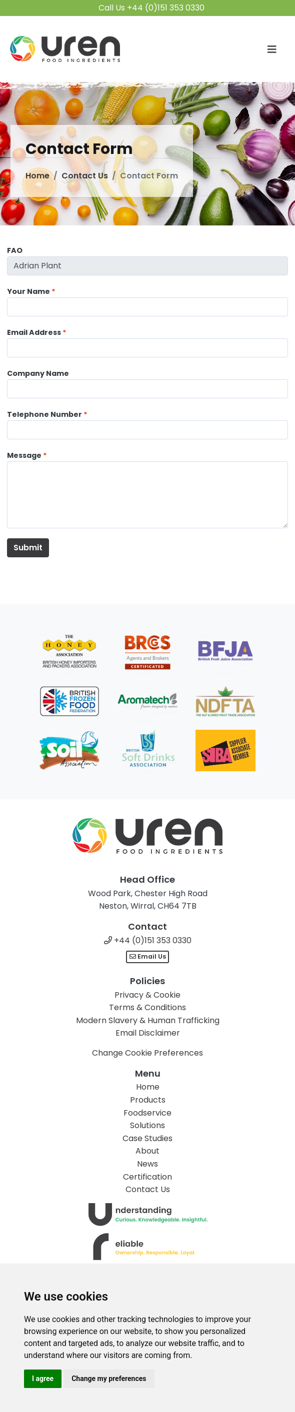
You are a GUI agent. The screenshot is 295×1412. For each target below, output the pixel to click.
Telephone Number (44, 414)
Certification (147, 1177)
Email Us (148, 956)
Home (38, 175)
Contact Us (85, 175)
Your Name (28, 291)
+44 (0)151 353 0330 (153, 940)
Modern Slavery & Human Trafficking (148, 1020)
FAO (14, 250)
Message (24, 455)
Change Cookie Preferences (147, 1053)
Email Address (34, 332)
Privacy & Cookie (147, 995)
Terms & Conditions (147, 1007)
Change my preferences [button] (109, 1379)
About (148, 1151)
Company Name (38, 373)
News (147, 1164)
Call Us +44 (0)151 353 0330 (151, 7)
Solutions (147, 1125)
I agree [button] (43, 1379)
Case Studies (147, 1138)
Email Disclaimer (148, 1033)
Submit (28, 547)
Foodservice (148, 1113)
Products (148, 1100)
